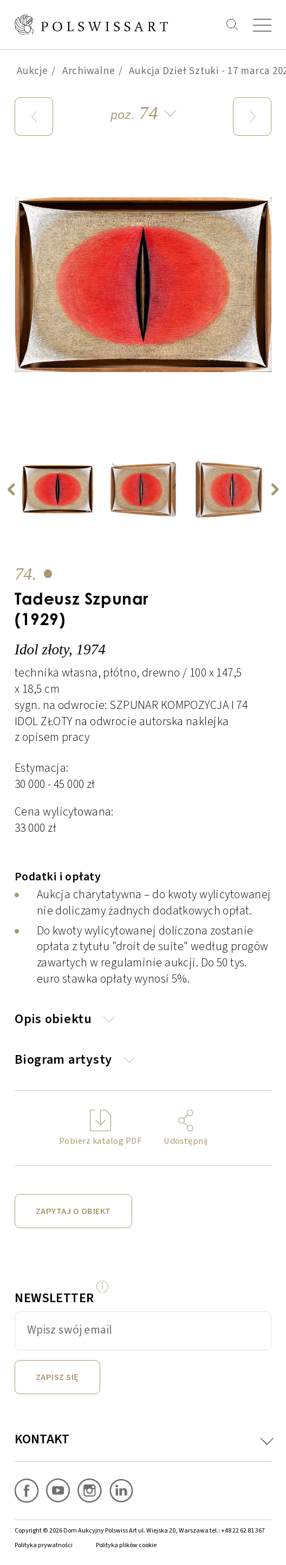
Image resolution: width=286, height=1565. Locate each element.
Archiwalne (88, 71)
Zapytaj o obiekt (73, 1211)
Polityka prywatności (44, 1545)
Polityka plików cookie (126, 1545)
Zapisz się (57, 1377)
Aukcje (32, 71)
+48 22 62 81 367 (243, 1530)
